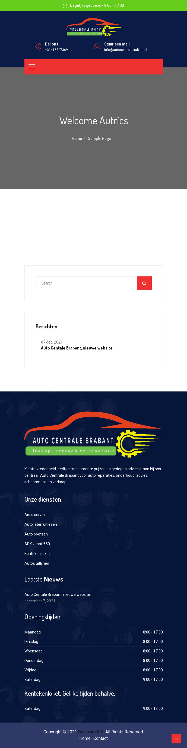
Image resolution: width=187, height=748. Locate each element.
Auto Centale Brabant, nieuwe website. (77, 348)
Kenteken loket (37, 553)
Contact (100, 738)
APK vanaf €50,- (38, 544)
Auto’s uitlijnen (36, 563)
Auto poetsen (36, 534)
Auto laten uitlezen (40, 524)
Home (77, 138)
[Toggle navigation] (31, 67)
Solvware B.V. (90, 731)
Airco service (35, 514)
